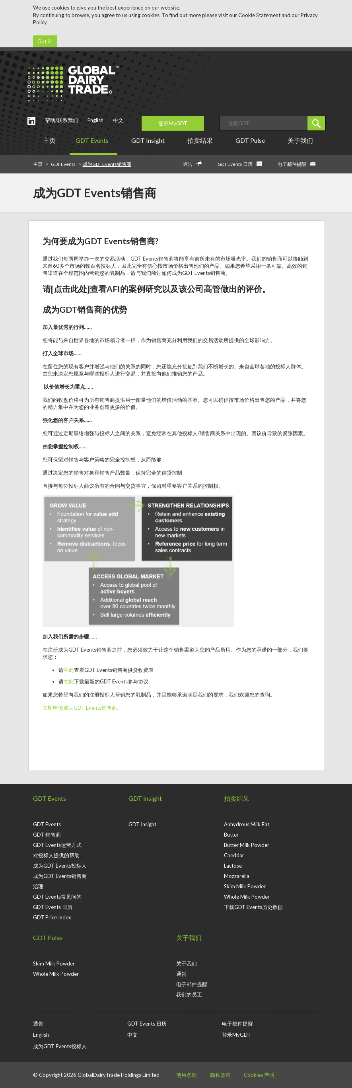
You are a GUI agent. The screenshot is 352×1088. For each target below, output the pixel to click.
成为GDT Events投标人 (60, 865)
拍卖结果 (201, 140)
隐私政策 (220, 1075)
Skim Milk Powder (245, 886)
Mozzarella (236, 876)
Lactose (233, 865)
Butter (231, 834)
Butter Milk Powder (246, 845)
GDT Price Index (52, 917)
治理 (38, 886)
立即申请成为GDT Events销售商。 (82, 708)
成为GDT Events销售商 (60, 876)
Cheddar (234, 855)
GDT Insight (149, 140)
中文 (118, 120)
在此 (69, 670)
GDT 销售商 (47, 834)
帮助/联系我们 (61, 120)
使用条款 (186, 1075)
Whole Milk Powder (247, 896)
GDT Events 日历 (235, 164)
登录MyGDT (172, 123)
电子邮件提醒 (292, 164)
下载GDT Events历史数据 (253, 907)
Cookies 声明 (259, 1075)
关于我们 (302, 140)
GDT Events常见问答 (57, 896)
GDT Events (93, 140)
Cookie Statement (259, 15)
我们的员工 (189, 994)
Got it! (45, 41)
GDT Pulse (251, 140)
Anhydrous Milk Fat (246, 824)
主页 (49, 140)
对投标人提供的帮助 (56, 855)
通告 (188, 164)
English (95, 120)
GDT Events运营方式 (57, 845)
